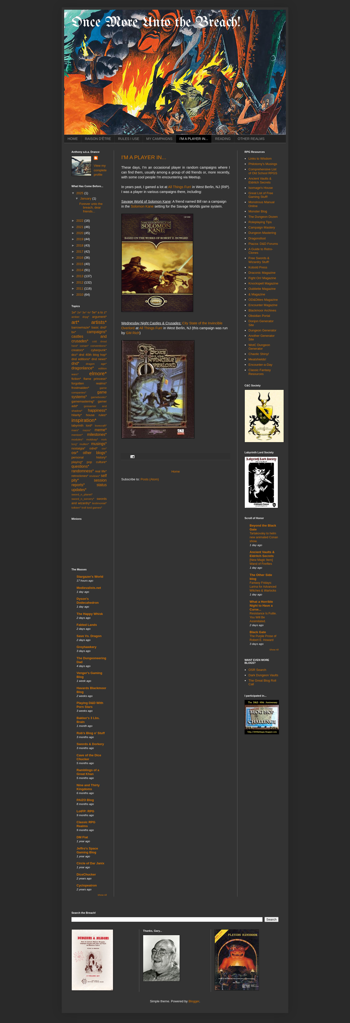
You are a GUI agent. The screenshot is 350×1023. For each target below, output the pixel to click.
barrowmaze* (80, 327)
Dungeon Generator (262, 330)
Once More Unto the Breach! (156, 22)
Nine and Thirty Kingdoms (88, 787)
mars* (75, 430)
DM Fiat (82, 837)
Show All (102, 895)
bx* (73, 332)
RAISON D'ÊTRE (98, 139)
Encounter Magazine (262, 305)
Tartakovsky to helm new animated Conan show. (264, 537)
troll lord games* (92, 507)
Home (175, 471)
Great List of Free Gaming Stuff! (260, 195)
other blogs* (95, 453)
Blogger (194, 1001)
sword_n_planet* (82, 494)
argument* (99, 317)
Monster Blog (257, 211)
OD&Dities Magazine (263, 299)
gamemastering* (83, 401)
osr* (74, 453)
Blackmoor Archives (262, 310)
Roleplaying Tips (259, 222)
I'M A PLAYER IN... (193, 139)
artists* (99, 322)
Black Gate (258, 632)
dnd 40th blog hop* (93, 354)
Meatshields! (257, 359)
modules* (77, 439)
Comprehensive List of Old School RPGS (262, 171)
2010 (80, 294)
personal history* (89, 457)
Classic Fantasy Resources (259, 372)
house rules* (96, 415)
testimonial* (99, 503)
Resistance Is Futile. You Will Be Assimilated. (263, 617)
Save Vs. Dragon (89, 636)
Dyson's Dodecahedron (88, 600)
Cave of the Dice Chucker (89, 757)
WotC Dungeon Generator (259, 347)
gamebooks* (99, 397)
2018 (80, 245)
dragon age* (96, 363)
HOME (73, 139)
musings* (99, 444)
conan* (84, 345)
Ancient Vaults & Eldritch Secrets (259, 180)
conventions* (98, 345)
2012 (80, 282)
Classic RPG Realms (86, 824)
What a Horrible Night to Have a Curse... (261, 605)
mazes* (87, 430)
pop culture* (97, 462)
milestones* (97, 434)
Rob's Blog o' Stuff (91, 733)
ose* (104, 448)
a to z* (102, 312)
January (86, 198)
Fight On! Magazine (262, 278)
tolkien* (76, 507)
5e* (94, 312)
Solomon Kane (142, 206)
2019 (80, 239)
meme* (101, 430)
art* (75, 322)
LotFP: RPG (85, 811)
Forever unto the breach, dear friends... (90, 207)
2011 (80, 288)
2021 (80, 227)
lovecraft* (101, 425)
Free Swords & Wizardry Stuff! (258, 260)
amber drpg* (80, 316)
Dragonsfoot (257, 238)
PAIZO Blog (85, 800)
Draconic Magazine (261, 272)
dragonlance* (82, 368)
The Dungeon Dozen (263, 217)
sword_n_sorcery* (82, 498)
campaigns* (97, 332)
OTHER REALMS (251, 139)
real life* (101, 471)
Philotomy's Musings (262, 164)
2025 (80, 193)
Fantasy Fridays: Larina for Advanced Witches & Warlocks (263, 586)
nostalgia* (78, 448)
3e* (84, 312)
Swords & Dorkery (90, 744)
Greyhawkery (86, 647)
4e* (89, 312)
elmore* (98, 373)
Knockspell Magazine (263, 283)
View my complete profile (100, 170)
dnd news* (99, 359)
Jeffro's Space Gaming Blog (87, 850)
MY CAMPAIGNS (159, 139)
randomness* (82, 471)
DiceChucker (86, 874)
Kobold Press (257, 267)
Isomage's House (260, 188)
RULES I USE (128, 139)
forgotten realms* (89, 383)
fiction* (76, 379)
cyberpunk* (99, 350)
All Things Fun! (179, 187)
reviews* (94, 475)
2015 (80, 264)
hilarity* (76, 415)
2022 (80, 220)
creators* (77, 350)
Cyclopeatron (87, 885)
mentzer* (77, 434)
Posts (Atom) (150, 479)
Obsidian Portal (259, 316)
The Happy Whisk (90, 614)
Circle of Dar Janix (90, 863)
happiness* (97, 410)
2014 (80, 270)
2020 (80, 233)
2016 (80, 257)
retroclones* (79, 476)
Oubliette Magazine (262, 289)
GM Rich (133, 333)
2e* (79, 312)
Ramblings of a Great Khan (88, 772)
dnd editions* (80, 359)
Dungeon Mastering (262, 233)
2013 (80, 276)
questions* (80, 466)
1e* (73, 312)
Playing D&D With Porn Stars (90, 705)
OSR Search (257, 670)
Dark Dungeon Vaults (263, 675)
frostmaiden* (80, 388)
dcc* (74, 354)
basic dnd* (99, 327)
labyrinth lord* (81, 425)
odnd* (93, 448)
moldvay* (92, 439)
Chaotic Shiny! (258, 354)
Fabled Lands (87, 625)
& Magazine (256, 294)
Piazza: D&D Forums (263, 244)
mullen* (84, 444)
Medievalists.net (89, 588)
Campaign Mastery (261, 227)
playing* (77, 462)
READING (223, 139)
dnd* (75, 363)
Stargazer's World (90, 576)
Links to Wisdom (259, 158)
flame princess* (95, 379)
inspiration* (83, 420)
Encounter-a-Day (260, 364)
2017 (80, 251)
